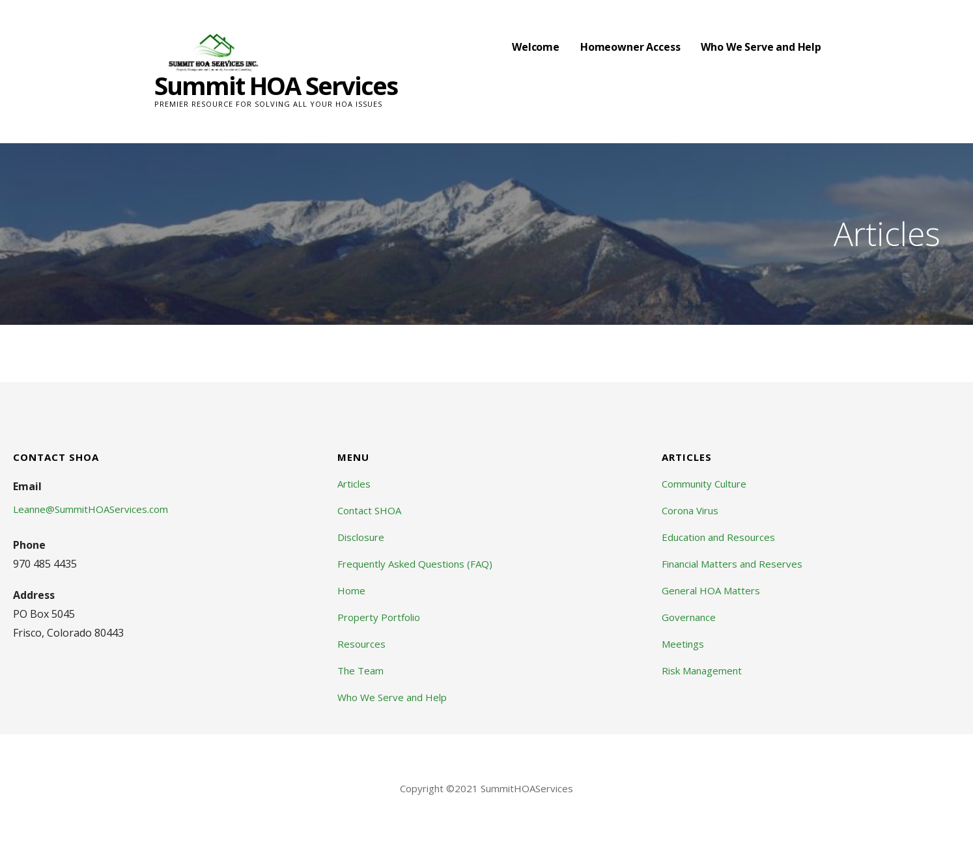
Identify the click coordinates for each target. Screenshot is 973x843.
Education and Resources (718, 537)
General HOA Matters (711, 590)
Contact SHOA (369, 510)
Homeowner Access (630, 47)
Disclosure (360, 537)
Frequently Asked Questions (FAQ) (414, 563)
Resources (361, 643)
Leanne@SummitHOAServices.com (90, 509)
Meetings (683, 643)
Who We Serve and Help (761, 47)
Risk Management (702, 670)
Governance (689, 617)
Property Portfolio (378, 617)
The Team (360, 670)
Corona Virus (690, 510)
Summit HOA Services (275, 85)
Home (351, 590)
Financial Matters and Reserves (732, 563)
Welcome (535, 47)
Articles (354, 483)
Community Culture (704, 483)
